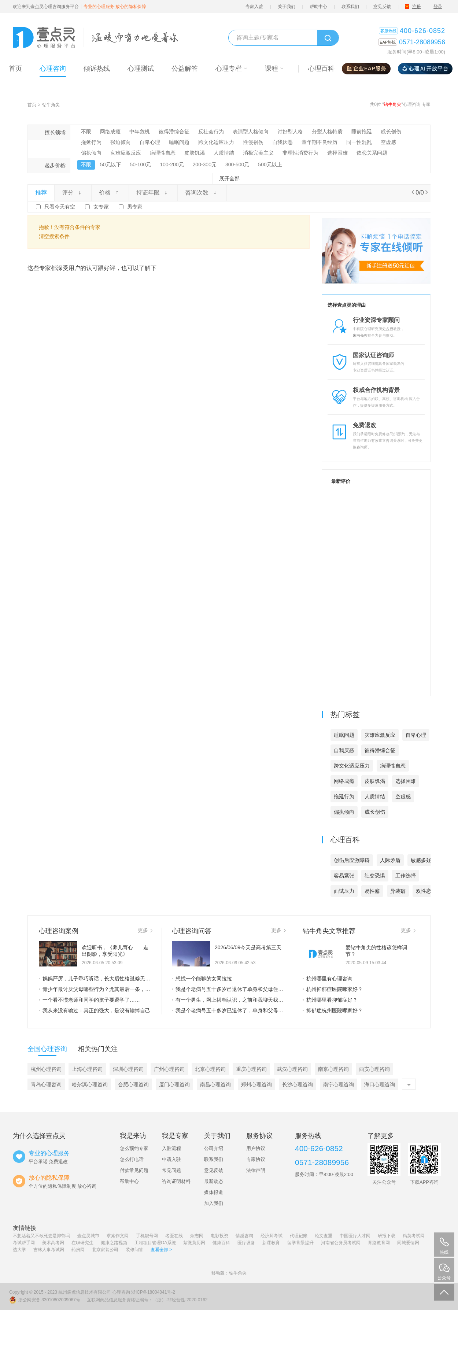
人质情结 (224, 153)
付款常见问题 (134, 1170)
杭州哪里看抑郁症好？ (330, 999)
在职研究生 (82, 1243)
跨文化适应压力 (216, 142)
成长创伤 (391, 131)
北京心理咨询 (210, 1069)
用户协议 (255, 1148)
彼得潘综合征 (174, 131)
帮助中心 (318, 6)
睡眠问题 (179, 142)
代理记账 (298, 1236)
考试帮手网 (24, 1243)
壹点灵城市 (88, 1236)
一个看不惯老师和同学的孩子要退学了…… (89, 999)
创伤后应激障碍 (352, 860)
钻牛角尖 (51, 104)
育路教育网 (379, 1243)
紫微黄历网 (194, 1243)
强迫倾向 (120, 142)
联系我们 (350, 6)
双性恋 (423, 891)
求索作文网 (118, 1236)
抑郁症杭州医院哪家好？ (333, 1010)
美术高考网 (53, 1243)
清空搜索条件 (54, 236)
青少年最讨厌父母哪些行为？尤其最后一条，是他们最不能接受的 (95, 989)
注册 (416, 6)
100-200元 (172, 164)
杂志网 (196, 1236)
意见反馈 (382, 6)
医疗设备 (246, 1243)
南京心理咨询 (333, 1069)
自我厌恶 (282, 142)
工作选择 (405, 876)
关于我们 (286, 6)
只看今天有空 (59, 207)
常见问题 (171, 1170)
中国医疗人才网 (355, 1236)
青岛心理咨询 (46, 1084)
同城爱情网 (408, 1243)
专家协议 (255, 1159)
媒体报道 (213, 1192)
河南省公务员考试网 (341, 1243)
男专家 (135, 207)
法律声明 (255, 1170)
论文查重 (323, 1236)
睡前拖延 (361, 131)
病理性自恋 (163, 153)
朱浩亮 (358, 335)
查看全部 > (161, 1249)
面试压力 (344, 891)
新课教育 (271, 1243)
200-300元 (205, 164)
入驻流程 (171, 1148)
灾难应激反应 (125, 153)
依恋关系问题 (372, 153)
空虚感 (388, 142)
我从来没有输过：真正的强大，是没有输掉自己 (94, 1010)
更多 (145, 930)
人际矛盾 (390, 860)
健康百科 (221, 1243)
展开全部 (229, 178)
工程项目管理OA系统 (155, 1243)
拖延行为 (91, 142)
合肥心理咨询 (133, 1084)
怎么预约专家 (134, 1148)
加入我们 (213, 1203)
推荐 (41, 192)
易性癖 (372, 891)
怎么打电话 (132, 1159)
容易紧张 (344, 876)
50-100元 (140, 164)
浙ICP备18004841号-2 (153, 1292)
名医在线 (174, 1236)
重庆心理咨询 (251, 1069)
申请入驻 (171, 1159)
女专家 (101, 207)
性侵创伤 (253, 142)
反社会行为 (211, 131)
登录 (437, 6)
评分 (73, 192)
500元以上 (270, 164)
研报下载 (386, 1236)
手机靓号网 (147, 1236)
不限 (86, 131)
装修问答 (134, 1249)
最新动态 (213, 1181)
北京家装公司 (105, 1249)
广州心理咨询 (169, 1069)
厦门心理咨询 (174, 1084)
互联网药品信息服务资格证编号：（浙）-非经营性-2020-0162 (147, 1299)
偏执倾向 (91, 153)
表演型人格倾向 (251, 131)
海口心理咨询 (379, 1084)
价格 (110, 192)
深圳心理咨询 (128, 1069)
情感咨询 (244, 1236)
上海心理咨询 (87, 1069)
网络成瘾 (110, 131)
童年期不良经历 (319, 142)
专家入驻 (254, 6)
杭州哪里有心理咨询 (327, 978)
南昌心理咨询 (215, 1084)
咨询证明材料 (176, 1181)
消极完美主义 (258, 153)
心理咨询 (121, 1292)
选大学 (19, 1249)
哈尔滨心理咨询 (90, 1084)
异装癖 (398, 891)
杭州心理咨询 (46, 1069)
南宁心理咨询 (338, 1084)
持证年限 (153, 192)
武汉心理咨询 (292, 1069)
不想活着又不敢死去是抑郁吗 (41, 1236)
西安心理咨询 (374, 1069)
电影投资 (219, 1236)
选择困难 (337, 153)
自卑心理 (150, 142)
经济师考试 (271, 1236)
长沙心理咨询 (297, 1084)
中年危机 (139, 131)
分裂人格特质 (327, 131)
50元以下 (110, 164)
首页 (31, 104)
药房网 (78, 1249)
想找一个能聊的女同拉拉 (202, 978)
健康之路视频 (114, 1243)
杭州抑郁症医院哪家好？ (333, 989)
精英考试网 (414, 1236)
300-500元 (237, 164)
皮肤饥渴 (194, 153)
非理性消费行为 (300, 153)
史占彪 (387, 329)
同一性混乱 (359, 142)
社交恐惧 (375, 876)
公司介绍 (213, 1148)
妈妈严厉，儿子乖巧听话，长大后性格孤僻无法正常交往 (95, 978)
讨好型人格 (290, 131)
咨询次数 (202, 192)
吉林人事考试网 (48, 1249)
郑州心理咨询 (256, 1084)
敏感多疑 (421, 860)
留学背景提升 (300, 1243)
